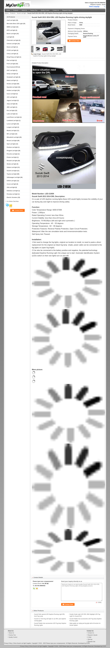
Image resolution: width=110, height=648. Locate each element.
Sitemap (90, 639)
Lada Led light (11, 114)
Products (15, 10)
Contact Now (75, 41)
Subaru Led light (12, 167)
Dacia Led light (11, 47)
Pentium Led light (12, 147)
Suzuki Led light (21, 13)
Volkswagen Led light (13, 177)
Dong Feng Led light (13, 57)
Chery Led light (11, 53)
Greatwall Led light (12, 77)
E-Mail (89, 637)
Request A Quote (95, 4)
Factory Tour (33, 10)
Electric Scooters (12, 197)
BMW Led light (11, 27)
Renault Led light (12, 160)
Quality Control (45, 10)
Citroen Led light (12, 43)
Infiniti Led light (11, 180)
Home (8, 10)
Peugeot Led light (12, 150)
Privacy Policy (8, 643)
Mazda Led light (11, 130)
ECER (88, 643)
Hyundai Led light (12, 87)
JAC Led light (11, 97)
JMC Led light (11, 107)
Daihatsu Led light (12, 190)
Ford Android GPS (12, 67)
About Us (24, 10)
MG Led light (11, 134)
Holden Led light (12, 90)
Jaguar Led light (12, 100)
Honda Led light (12, 84)
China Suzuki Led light (19, 643)
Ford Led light (11, 63)
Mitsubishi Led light (13, 137)
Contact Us (56, 10)
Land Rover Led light (13, 117)
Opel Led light (11, 144)
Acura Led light (11, 184)
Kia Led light (11, 110)
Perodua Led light (12, 194)
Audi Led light (11, 20)
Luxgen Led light (12, 127)
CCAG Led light (11, 50)
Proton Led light (12, 157)
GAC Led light (11, 70)
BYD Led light (11, 30)
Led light (9, 37)
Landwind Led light (12, 120)
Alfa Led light (11, 187)
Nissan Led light (12, 140)
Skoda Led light (11, 164)
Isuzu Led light (11, 94)
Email (103, 4)
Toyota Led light (12, 174)
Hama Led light (11, 80)
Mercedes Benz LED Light (15, 23)
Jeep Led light (11, 104)
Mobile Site (91, 641)
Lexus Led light (11, 124)
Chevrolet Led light (12, 40)
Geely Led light (11, 74)
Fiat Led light (11, 60)
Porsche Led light (12, 154)
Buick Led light (11, 33)
